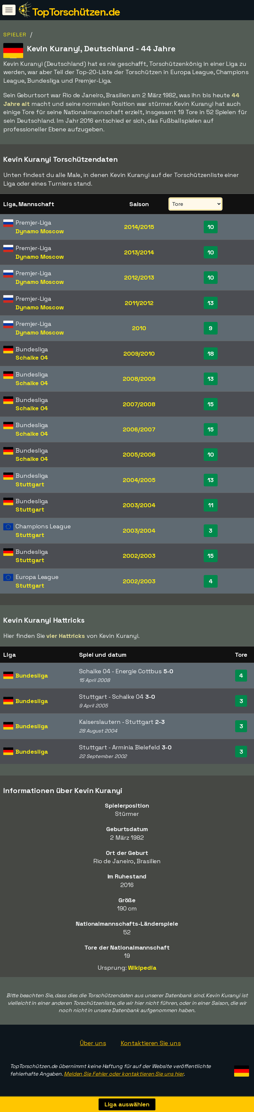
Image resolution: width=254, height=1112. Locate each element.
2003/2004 (139, 505)
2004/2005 (139, 480)
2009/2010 (139, 353)
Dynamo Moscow (40, 231)
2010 (139, 328)
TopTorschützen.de (76, 12)
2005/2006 (139, 454)
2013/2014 (139, 252)
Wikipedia (142, 967)
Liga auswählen (127, 1104)
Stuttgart (30, 484)
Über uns (93, 1043)
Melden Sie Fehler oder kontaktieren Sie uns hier (124, 1073)
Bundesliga (32, 675)
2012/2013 (139, 277)
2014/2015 (139, 227)
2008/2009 (139, 378)
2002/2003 (139, 555)
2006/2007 (139, 429)
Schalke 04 (32, 357)
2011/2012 (139, 303)
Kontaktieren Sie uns (151, 1043)
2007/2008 (139, 404)
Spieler (15, 34)
